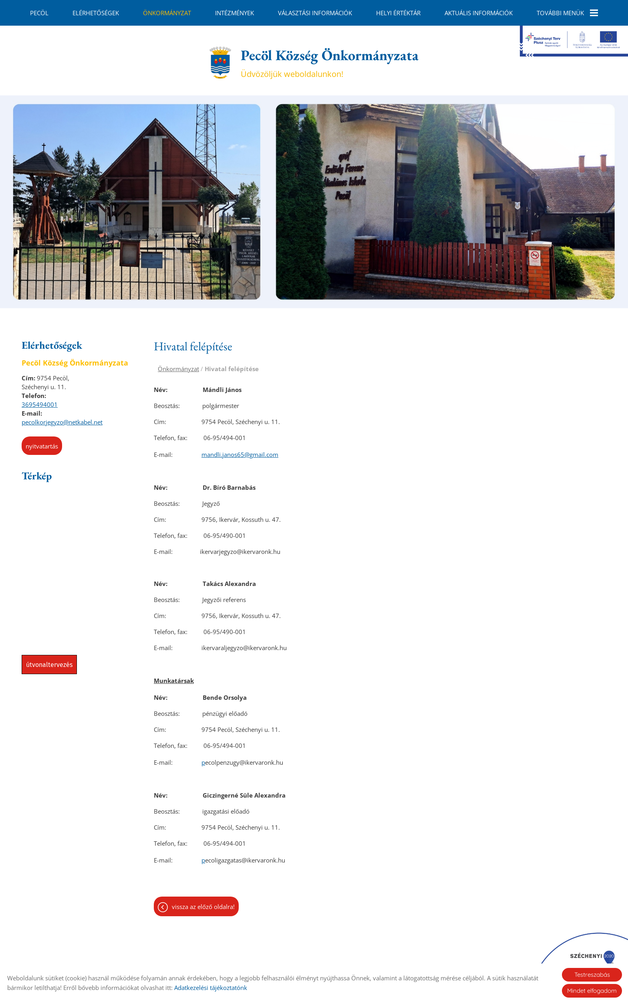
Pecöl (39, 13)
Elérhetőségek (95, 13)
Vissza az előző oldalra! (203, 903)
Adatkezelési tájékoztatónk (210, 988)
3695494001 (40, 400)
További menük (567, 13)
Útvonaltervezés (49, 661)
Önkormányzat (167, 13)
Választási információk (315, 13)
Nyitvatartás (42, 442)
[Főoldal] (220, 58)
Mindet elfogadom (592, 990)
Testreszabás (592, 974)
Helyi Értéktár (398, 13)
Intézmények (234, 13)
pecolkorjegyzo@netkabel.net (62, 418)
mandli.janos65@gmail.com (239, 450)
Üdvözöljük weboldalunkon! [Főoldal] (330, 58)
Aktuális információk (479, 13)
